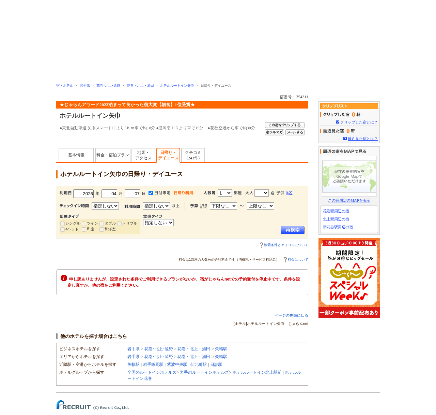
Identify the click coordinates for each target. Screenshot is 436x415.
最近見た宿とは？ (363, 139)
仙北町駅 (198, 364)
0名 (289, 192)
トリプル (129, 223)
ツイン (92, 223)
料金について (298, 259)
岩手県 (85, 85)
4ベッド (72, 229)
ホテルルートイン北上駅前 (257, 372)
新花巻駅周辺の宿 (338, 227)
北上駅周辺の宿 (336, 219)
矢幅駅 (221, 348)
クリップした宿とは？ (359, 122)
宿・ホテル (64, 85)
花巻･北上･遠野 (108, 85)
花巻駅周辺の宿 (336, 211)
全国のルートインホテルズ (151, 372)
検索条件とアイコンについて (286, 245)
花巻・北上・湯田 (140, 85)
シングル (72, 223)
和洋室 (110, 229)
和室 (90, 229)
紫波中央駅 (177, 364)
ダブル (110, 223)
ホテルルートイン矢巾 (177, 85)
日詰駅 (216, 364)
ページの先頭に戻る (291, 315)
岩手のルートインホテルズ (204, 372)
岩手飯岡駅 (153, 364)
